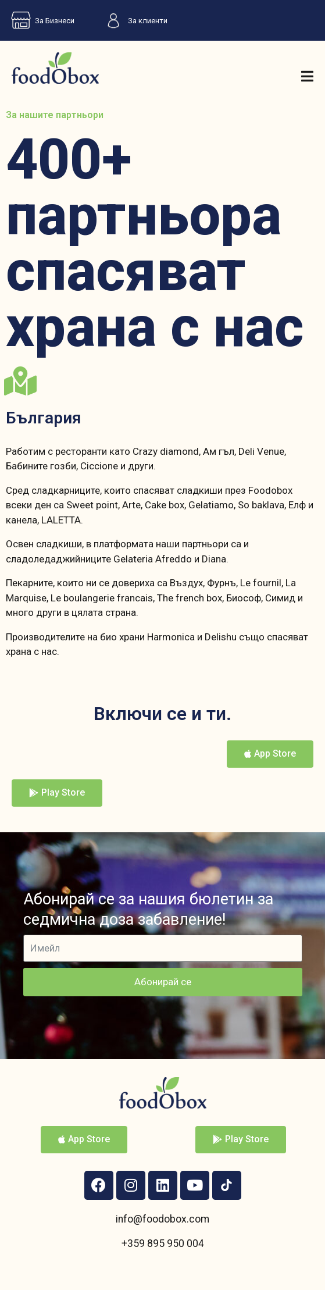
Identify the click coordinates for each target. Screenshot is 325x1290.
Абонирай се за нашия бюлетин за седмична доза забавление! (148, 909)
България (43, 417)
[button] (270, 754)
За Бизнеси (40, 20)
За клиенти (133, 20)
